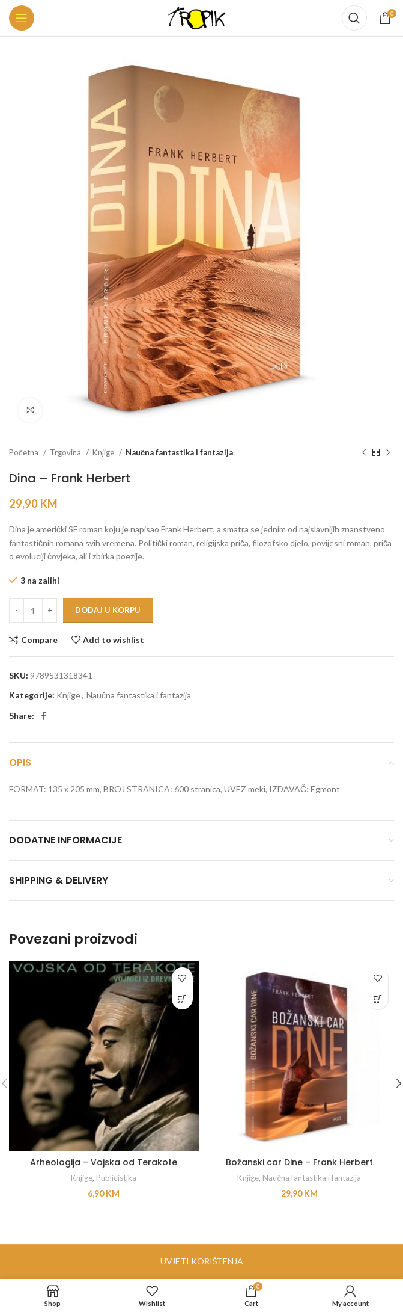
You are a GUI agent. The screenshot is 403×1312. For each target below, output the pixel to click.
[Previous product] (364, 453)
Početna (24, 452)
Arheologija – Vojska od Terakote (103, 1162)
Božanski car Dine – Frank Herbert (299, 1162)
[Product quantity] (33, 610)
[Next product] (388, 453)
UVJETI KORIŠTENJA (201, 1261)
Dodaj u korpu (108, 610)
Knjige (104, 452)
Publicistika (116, 1178)
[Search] (354, 18)
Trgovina (66, 452)
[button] (182, 998)
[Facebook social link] (43, 716)
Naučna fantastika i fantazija (179, 452)
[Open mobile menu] (21, 18)
